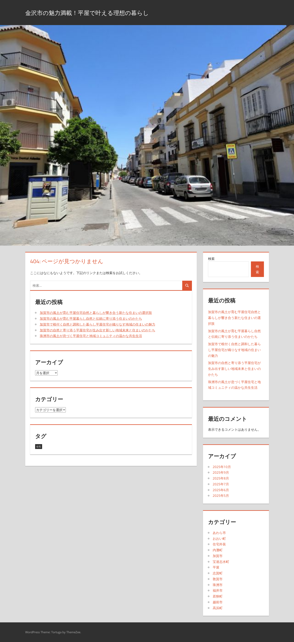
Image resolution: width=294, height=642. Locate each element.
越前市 (218, 602)
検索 (211, 258)
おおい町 (219, 538)
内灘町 (218, 550)
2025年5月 (221, 495)
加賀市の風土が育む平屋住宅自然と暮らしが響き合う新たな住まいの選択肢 (96, 312)
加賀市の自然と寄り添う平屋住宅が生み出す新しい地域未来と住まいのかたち (97, 330)
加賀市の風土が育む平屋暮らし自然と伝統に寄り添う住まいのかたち (91, 318)
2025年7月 (221, 484)
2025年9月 (221, 472)
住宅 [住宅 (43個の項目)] (38, 446)
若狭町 (218, 596)
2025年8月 (221, 478)
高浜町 (218, 608)
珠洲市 (218, 585)
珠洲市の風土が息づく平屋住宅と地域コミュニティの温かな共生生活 (91, 336)
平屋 (216, 567)
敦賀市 (218, 579)
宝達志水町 (221, 561)
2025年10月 (222, 467)
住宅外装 (219, 544)
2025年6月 (221, 490)
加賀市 (218, 556)
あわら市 (219, 532)
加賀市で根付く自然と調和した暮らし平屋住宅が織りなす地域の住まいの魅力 (97, 324)
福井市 (218, 590)
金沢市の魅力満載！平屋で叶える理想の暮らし (99, 12)
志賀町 (218, 573)
